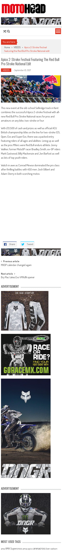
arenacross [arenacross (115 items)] (39, 548)
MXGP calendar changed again (16, 265)
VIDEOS (17, 47)
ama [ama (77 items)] (3, 548)
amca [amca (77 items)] (25, 548)
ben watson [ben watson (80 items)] (51, 548)
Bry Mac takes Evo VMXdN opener (18, 277)
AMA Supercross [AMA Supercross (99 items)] (13, 548)
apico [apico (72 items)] (30, 548)
